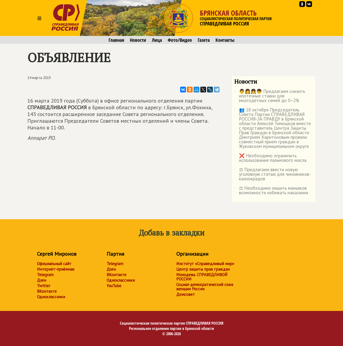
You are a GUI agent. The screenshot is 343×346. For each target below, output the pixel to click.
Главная (116, 40)
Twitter (43, 286)
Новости (138, 40)
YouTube (114, 286)
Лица (157, 40)
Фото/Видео (180, 40)
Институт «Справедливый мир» (205, 263)
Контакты (224, 40)
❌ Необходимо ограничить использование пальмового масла (270, 158)
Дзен (41, 280)
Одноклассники (51, 297)
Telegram (45, 275)
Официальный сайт (54, 263)
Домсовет (185, 294)
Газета (204, 40)
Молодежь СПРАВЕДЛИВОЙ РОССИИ (201, 277)
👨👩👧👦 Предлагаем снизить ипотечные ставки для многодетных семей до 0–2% (269, 96)
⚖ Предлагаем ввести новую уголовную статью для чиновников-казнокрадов (272, 174)
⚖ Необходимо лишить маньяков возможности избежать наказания (271, 190)
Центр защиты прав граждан (203, 269)
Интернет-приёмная (55, 269)
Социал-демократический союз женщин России (204, 286)
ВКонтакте (47, 291)
